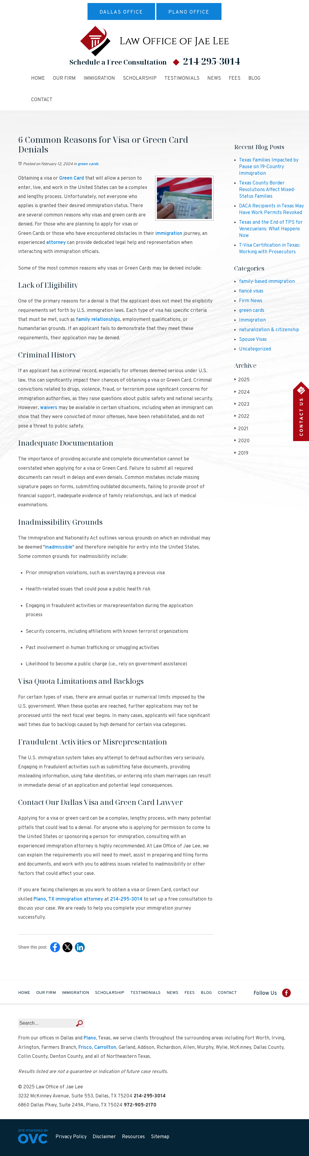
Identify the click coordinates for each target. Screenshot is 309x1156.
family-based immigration (267, 282)
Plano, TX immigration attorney (68, 899)
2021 (241, 428)
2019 (241, 453)
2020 (242, 441)
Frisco (85, 1048)
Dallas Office (121, 12)
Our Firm (64, 78)
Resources (133, 1137)
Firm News (250, 301)
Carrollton (105, 1048)
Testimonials (181, 78)
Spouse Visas (253, 340)
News (214, 78)
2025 (242, 380)
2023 (241, 404)
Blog (254, 78)
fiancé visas (251, 291)
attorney (56, 243)
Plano (90, 1038)
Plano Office (188, 12)
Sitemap (160, 1137)
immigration (168, 234)
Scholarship (140, 78)
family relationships (98, 320)
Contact (42, 100)
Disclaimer (104, 1137)
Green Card (71, 178)
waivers (48, 408)
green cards (88, 164)
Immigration (99, 78)
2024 (242, 392)
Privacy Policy (71, 1137)
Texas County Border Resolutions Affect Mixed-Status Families (267, 190)
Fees (235, 78)
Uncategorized (255, 349)
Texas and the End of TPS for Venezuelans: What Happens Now (271, 229)
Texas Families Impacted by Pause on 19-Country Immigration (268, 167)
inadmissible (58, 547)
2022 (241, 416)
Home (38, 78)
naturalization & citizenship (269, 330)
